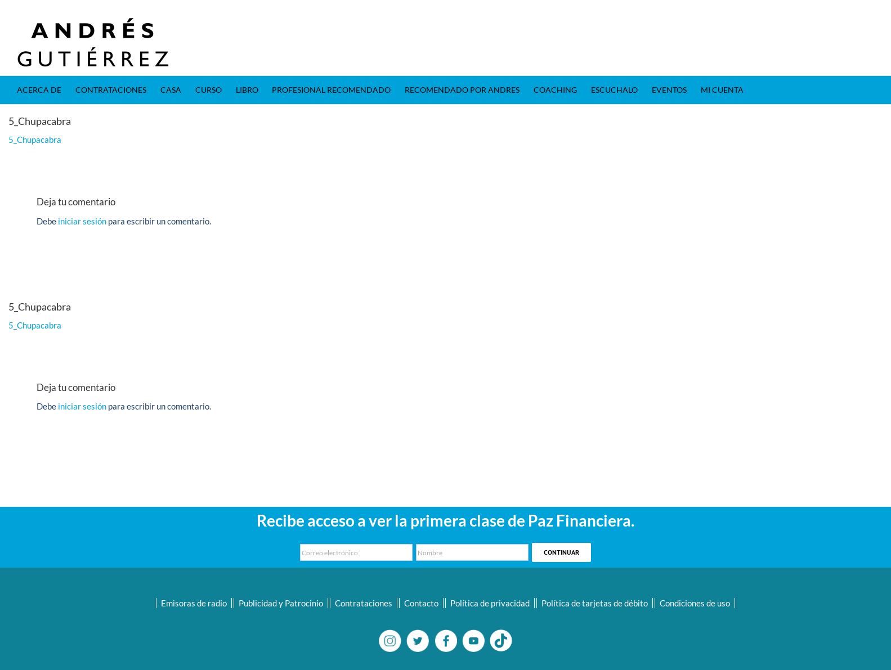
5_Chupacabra (34, 139)
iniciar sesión (83, 221)
